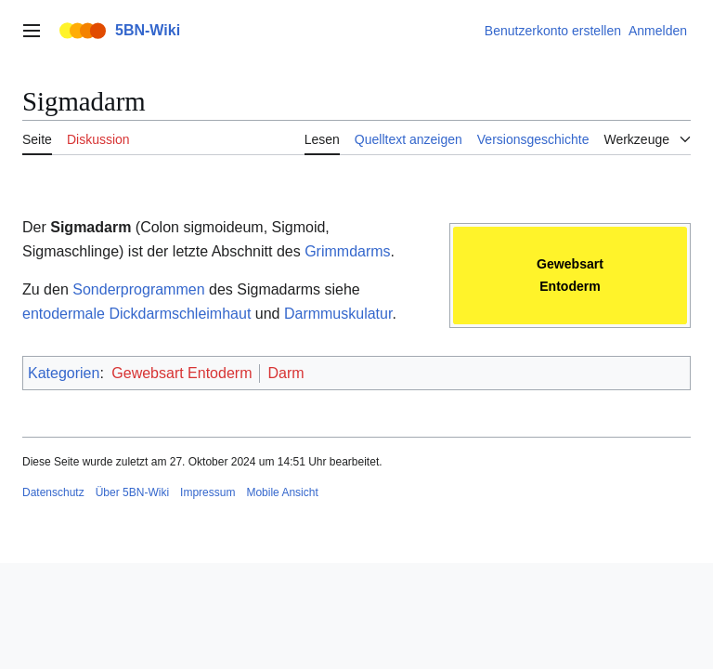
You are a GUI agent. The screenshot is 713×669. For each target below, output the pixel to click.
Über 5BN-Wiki (132, 492)
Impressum (207, 492)
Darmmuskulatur (338, 313)
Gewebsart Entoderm (181, 373)
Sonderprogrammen (138, 289)
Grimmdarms (347, 251)
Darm (285, 373)
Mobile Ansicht (282, 492)
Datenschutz (53, 492)
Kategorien (63, 373)
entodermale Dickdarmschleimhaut (136, 313)
